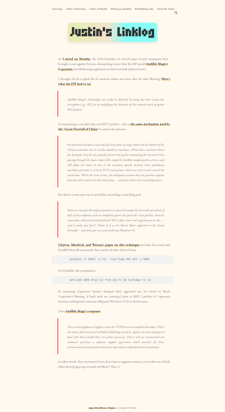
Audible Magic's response (82, 311)
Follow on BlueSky (98, 8)
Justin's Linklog (112, 32)
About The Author (166, 8)
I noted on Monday (76, 59)
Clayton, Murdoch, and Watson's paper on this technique (98, 245)
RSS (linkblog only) (144, 8)
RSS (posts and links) (121, 8)
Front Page (57, 8)
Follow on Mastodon (76, 8)
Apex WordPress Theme (102, 407)
